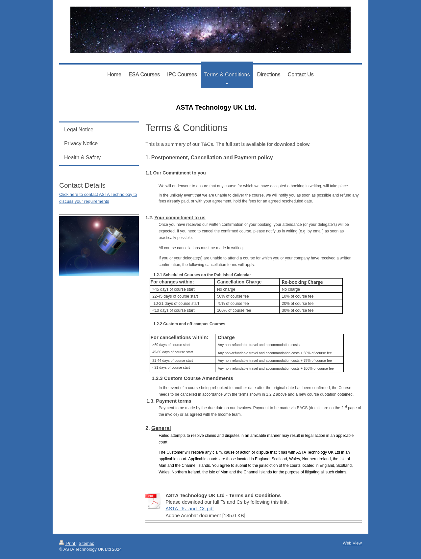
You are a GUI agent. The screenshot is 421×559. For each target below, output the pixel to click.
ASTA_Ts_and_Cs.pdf (189, 508)
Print (67, 543)
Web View (352, 543)
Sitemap (86, 543)
